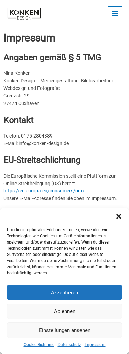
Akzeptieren (64, 293)
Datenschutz (69, 344)
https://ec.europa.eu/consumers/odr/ (44, 190)
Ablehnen (64, 311)
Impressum (95, 344)
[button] (118, 216)
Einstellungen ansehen (64, 330)
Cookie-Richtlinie (39, 344)
